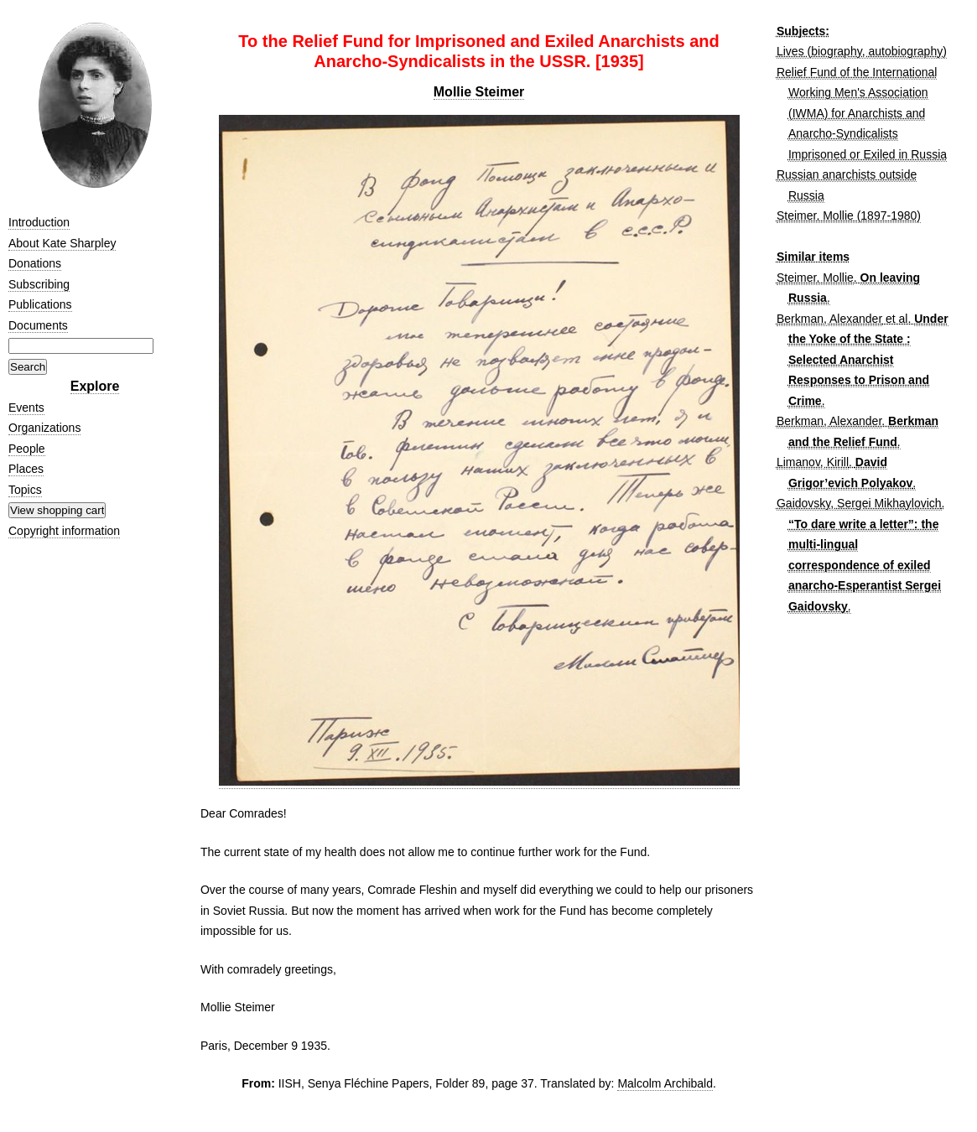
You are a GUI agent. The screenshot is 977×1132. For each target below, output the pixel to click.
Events (26, 407)
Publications (40, 304)
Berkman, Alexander (829, 318)
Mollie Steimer (479, 92)
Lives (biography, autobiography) (862, 51)
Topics (25, 489)
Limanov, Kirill (813, 462)
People (26, 448)
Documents (38, 325)
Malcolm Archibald (665, 1083)
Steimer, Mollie (815, 277)
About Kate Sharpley (62, 243)
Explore (95, 386)
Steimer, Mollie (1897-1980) (849, 215)
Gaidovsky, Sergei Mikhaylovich (859, 503)
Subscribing (39, 284)
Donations (34, 263)
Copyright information (64, 530)
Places (26, 468)
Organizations (44, 427)
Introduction (39, 222)
